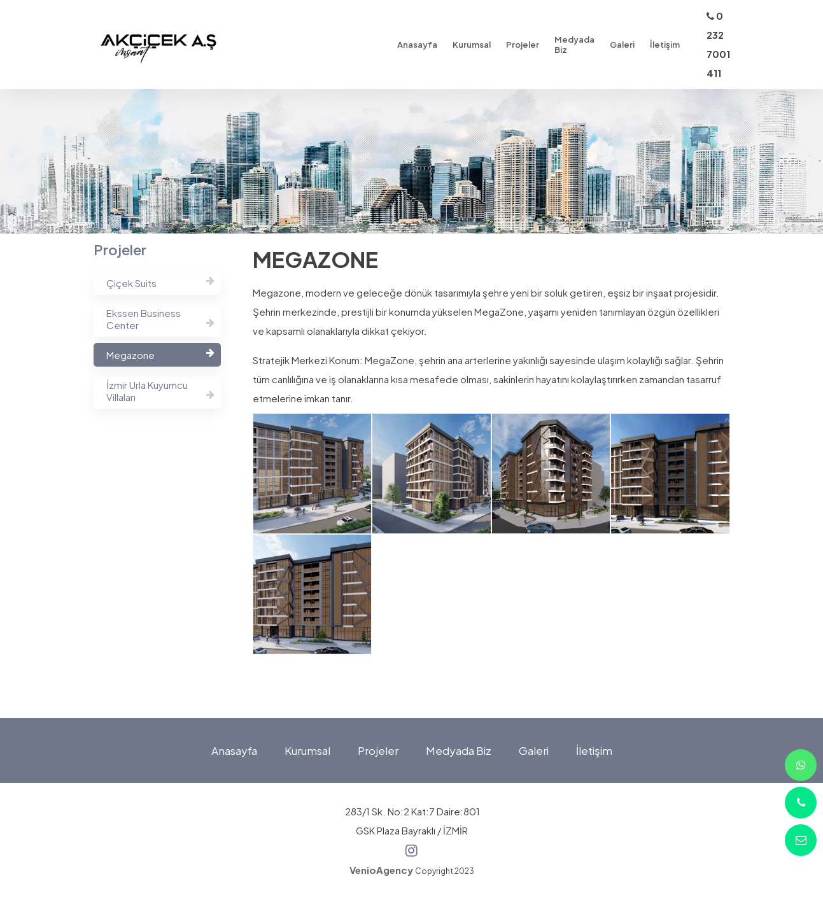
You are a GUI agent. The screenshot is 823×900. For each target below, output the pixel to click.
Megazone (160, 354)
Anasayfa (234, 750)
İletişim (594, 750)
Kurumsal (307, 750)
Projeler (378, 750)
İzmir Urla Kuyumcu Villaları (160, 391)
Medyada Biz (458, 750)
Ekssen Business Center (160, 319)
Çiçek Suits (160, 282)
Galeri (534, 750)
